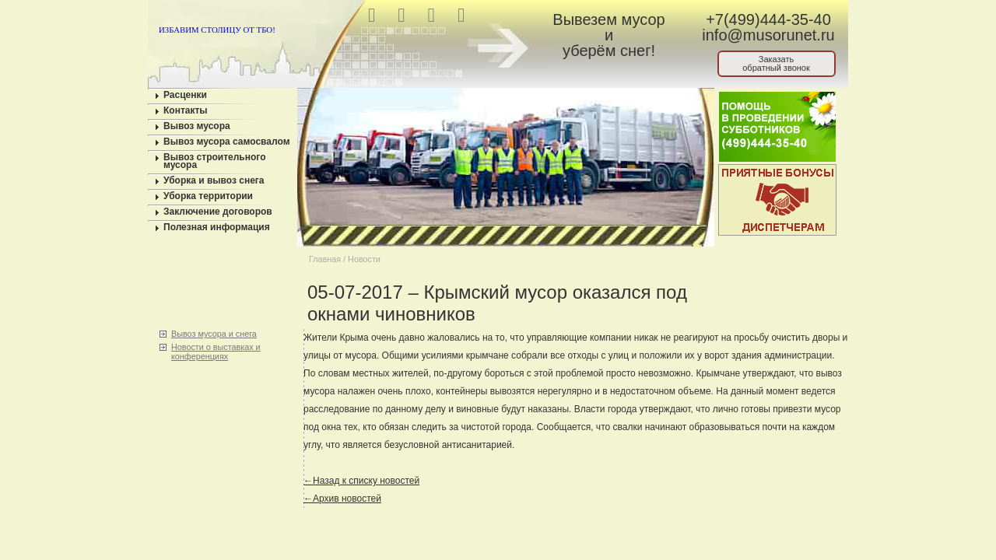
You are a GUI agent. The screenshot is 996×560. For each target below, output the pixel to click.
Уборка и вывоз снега (214, 180)
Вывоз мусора (196, 126)
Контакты (185, 110)
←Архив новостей (342, 498)
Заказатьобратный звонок (776, 63)
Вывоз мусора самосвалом (226, 141)
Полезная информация (216, 227)
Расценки (185, 95)
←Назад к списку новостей (361, 480)
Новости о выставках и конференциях (216, 351)
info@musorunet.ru (768, 35)
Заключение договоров (217, 211)
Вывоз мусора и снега (214, 333)
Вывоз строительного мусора (214, 161)
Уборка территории (208, 196)
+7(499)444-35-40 (768, 19)
